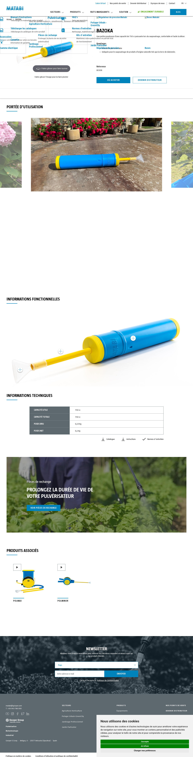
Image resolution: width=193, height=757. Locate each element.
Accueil (9, 19)
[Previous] (18, 154)
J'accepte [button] (145, 742)
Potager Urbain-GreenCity (73, 716)
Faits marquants (101, 12)
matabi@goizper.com (14, 706)
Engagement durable (151, 12)
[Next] (175, 154)
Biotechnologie (12, 728)
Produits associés (160, 92)
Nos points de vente (118, 3)
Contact (172, 3)
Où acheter (113, 80)
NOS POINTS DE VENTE (176, 705)
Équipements (122, 711)
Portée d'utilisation (33, 92)
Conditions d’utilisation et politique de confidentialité (56, 753)
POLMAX (17, 601)
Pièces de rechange (128, 92)
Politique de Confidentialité (108, 680)
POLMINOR (62, 601)
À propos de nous (158, 3)
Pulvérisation (11, 724)
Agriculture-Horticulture (72, 711)
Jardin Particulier (69, 727)
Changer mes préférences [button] (145, 751)
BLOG (178, 12)
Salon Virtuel (100, 3)
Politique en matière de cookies (18, 753)
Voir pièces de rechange (44, 508)
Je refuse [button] (145, 746)
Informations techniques (96, 93)
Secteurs (57, 12)
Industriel (10, 733)
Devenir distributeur (138, 3)
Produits (77, 12)
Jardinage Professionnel (72, 722)
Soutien (125, 12)
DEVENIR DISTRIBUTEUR (176, 711)
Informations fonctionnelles (65, 93)
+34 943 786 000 (15, 709)
